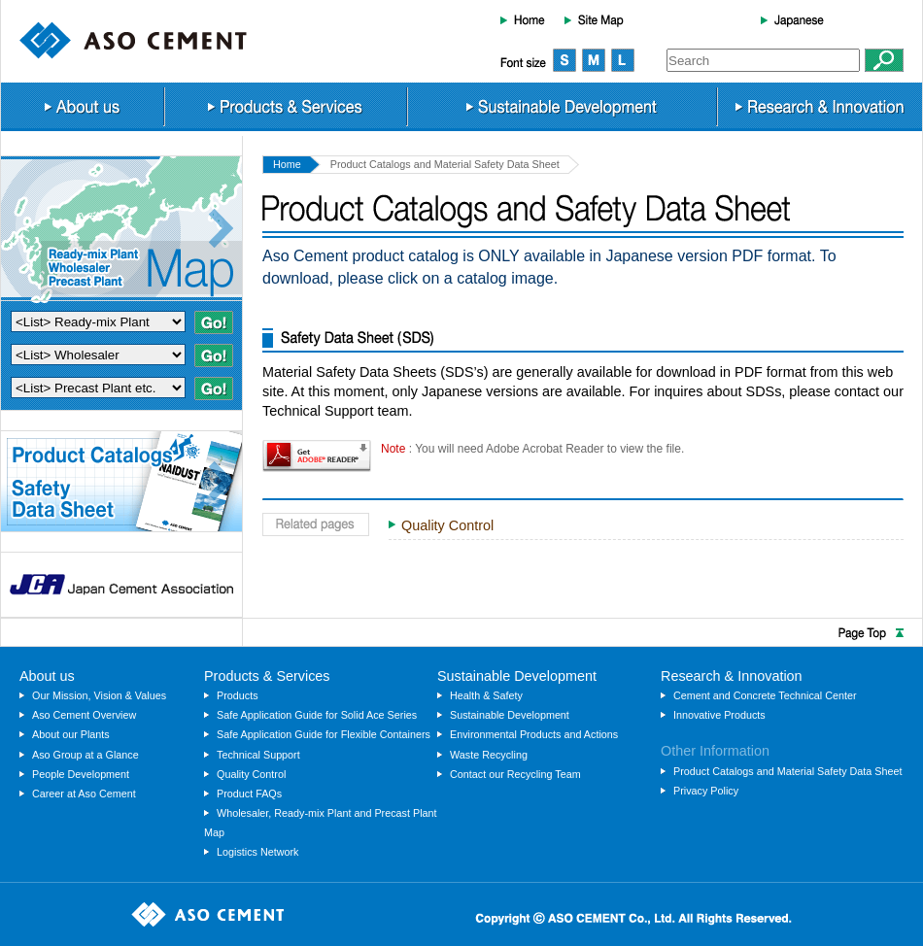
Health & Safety (486, 695)
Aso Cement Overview (84, 715)
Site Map (594, 19)
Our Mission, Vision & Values (99, 695)
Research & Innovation (820, 107)
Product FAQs (249, 793)
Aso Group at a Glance (85, 754)
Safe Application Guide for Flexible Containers (323, 734)
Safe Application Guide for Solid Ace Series (317, 715)
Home (522, 19)
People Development (80, 774)
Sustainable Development (562, 107)
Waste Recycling (489, 754)
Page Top (461, 632)
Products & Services (285, 107)
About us (82, 107)
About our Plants (71, 734)
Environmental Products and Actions (534, 734)
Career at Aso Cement (84, 793)
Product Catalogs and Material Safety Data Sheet (788, 771)
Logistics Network (257, 852)
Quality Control (447, 525)
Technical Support (258, 754)
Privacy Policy (705, 790)
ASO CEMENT (133, 40)
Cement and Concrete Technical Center (765, 695)
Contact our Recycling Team (515, 774)
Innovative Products (719, 715)
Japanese (792, 19)
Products (237, 695)
